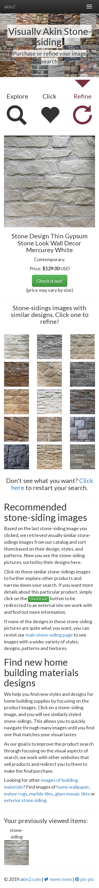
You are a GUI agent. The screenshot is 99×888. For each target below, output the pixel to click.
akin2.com (30, 879)
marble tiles (41, 793)
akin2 (9, 6)
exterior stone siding (25, 800)
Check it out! (49, 281)
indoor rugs (15, 793)
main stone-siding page (49, 635)
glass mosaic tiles (72, 793)
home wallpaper (72, 787)
